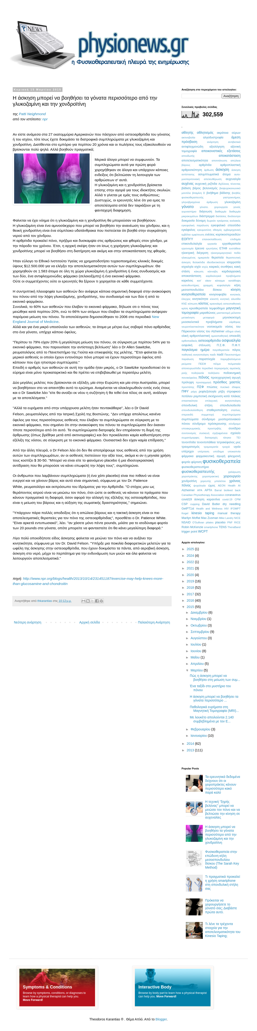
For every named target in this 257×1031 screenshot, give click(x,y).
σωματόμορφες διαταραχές (200, 437)
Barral (218, 490)
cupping (194, 504)
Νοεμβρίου (199, 619)
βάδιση (186, 188)
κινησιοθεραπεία (194, 294)
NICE (237, 518)
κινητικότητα (200, 299)
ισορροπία (234, 262)
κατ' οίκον (204, 280)
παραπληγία (207, 359)
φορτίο (186, 462)
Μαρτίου (197, 670)
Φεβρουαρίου (201, 729)
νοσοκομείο (214, 326)
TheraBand (234, 527)
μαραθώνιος (208, 312)
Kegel (185, 513)
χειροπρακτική (210, 476)
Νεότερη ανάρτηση (27, 622)
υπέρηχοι (188, 451)
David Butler (211, 504)
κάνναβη (212, 271)
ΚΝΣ (184, 303)
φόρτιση (196, 462)
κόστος (203, 303)
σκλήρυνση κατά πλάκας (224, 396)
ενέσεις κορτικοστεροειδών (222, 234)
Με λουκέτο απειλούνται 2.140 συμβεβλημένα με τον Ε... (212, 719)
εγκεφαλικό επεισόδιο (225, 225)
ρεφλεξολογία (207, 391)
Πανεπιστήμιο (232, 354)
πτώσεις (212, 387)
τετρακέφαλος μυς (228, 442)
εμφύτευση (198, 234)
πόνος (203, 377)
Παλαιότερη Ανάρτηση (154, 622)
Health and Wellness (209, 508)
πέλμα (217, 363)
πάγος (236, 350)
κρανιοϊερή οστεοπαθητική (225, 303)
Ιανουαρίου (199, 735)
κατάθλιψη (234, 280)
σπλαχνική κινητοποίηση (222, 400)
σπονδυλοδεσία (230, 405)
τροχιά (226, 446)
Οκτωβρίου (199, 625)
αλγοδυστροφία (213, 137)
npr (45, 119)
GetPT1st (188, 508)
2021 (191, 568)
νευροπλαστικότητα (193, 326)
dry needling (231, 504)
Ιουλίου (196, 644)
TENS (223, 527)
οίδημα (229, 331)
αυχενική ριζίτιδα (206, 183)
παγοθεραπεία (220, 350)
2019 (191, 581)
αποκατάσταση (229, 155)
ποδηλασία (197, 373)
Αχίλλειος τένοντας (229, 183)
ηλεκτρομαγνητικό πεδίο (225, 252)
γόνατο (188, 206)
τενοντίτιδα (189, 442)
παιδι (213, 354)
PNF (229, 522)
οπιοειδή (234, 335)
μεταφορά (208, 317)
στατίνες (235, 410)
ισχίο (198, 266)
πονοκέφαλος (189, 377)
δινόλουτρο (234, 216)
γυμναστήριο (189, 211)
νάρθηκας (234, 322)
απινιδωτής (188, 155)
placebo (220, 522)
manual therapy (229, 513)
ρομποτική (200, 396)
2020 (191, 575)
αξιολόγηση (216, 146)
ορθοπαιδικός (189, 340)
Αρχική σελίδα (89, 622)
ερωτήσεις (212, 248)
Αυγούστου (199, 638)
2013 (191, 750)
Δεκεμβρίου (199, 612)
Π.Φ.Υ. (236, 345)
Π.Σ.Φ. (221, 345)
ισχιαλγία (187, 266)
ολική (237, 331)
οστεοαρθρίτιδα (209, 340)
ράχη (194, 391)
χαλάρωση (234, 471)
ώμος (211, 485)
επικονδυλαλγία (192, 243)
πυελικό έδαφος (230, 387)
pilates (209, 522)
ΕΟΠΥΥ (187, 239)
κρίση (185, 308)
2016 (191, 600)
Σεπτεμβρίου (200, 632)
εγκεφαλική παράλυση (195, 225)
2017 (191, 594)
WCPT (203, 531)
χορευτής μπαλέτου (213, 481)
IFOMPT (235, 508)
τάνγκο (227, 437)
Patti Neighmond (32, 114)
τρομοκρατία (211, 446)
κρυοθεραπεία (198, 308)
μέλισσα (235, 312)
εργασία (212, 243)
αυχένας (188, 183)
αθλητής (187, 132)
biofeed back (232, 490)
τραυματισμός (191, 446)
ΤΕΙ (238, 437)
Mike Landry (226, 518)
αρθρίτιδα (205, 165)
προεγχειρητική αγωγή (225, 377)
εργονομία (187, 248)
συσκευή (204, 433)
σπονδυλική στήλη (197, 405)
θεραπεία (217, 257)
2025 (191, 549)
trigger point (189, 531)
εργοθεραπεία (231, 243)
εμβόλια (186, 234)
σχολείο (236, 433)
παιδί (220, 354)
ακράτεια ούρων (228, 132)
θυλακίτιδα (199, 262)
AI (239, 485)
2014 (191, 743)
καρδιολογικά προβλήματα (223, 275)
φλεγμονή (234, 456)
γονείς (236, 207)
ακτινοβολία (188, 137)
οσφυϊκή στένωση (196, 345)
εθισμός (217, 229)
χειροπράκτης (190, 476)
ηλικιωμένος (189, 257)
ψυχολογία (199, 485)
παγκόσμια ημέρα (195, 350)
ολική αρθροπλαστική (196, 335)
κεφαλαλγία (223, 285)
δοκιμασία (188, 220)
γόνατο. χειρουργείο (214, 207)
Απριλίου (198, 664)
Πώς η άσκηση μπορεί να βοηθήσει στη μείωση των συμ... (215, 678)
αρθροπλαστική (230, 165)
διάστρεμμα (206, 216)
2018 (191, 587)
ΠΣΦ (200, 387)
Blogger (161, 1019)
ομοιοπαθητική (219, 335)
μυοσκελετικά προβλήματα (202, 322)
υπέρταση (203, 451)
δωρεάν (211, 220)
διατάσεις (221, 216)
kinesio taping (202, 513)
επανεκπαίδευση (211, 239)
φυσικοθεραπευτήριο (195, 467)
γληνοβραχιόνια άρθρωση (200, 202)
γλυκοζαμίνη (232, 202)
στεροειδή (187, 414)
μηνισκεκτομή (231, 317)
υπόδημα (218, 451)
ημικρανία (203, 257)
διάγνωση (205, 211)
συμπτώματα (190, 419)
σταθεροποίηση (217, 410)
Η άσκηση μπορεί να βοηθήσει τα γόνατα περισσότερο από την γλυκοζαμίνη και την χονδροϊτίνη (220, 834)
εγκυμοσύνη (204, 229)
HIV (226, 508)
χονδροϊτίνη (189, 481)
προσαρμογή (203, 382)
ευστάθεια (234, 248)
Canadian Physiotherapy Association (203, 495)
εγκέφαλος (188, 229)
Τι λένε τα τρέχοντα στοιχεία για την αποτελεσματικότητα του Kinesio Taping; (222, 929)
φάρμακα (188, 456)
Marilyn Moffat (191, 518)
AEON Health (227, 485)
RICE (237, 522)
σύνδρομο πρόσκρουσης (209, 423)
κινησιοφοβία (217, 294)
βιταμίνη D (198, 193)
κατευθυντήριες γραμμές (197, 285)
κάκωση (198, 271)
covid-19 (227, 499)
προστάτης (188, 387)
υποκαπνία (234, 451)
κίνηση (235, 289)
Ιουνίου (196, 651)
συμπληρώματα (231, 414)
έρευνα (199, 248)
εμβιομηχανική (232, 229)
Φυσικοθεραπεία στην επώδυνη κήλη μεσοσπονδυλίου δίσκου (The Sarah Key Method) (222, 859)
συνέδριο (234, 428)
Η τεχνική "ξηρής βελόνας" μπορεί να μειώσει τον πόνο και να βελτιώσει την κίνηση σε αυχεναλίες (222, 809)
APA (199, 490)
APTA (208, 490)
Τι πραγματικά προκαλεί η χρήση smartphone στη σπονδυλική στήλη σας (222, 882)
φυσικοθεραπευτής (198, 471)
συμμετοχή (207, 414)
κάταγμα (220, 280)
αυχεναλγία (233, 179)
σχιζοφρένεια (220, 433)
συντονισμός (189, 433)
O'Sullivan (198, 522)
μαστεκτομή (223, 312)
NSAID (186, 522)
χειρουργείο (232, 476)
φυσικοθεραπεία (221, 461)
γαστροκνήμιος (231, 197)
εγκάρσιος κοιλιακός (228, 220)
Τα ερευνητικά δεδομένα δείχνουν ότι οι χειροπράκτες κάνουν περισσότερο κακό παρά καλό (222, 784)
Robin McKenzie (192, 527)
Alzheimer (188, 490)
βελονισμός (210, 188)
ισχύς (205, 266)
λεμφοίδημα (217, 308)
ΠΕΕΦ (202, 363)
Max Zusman (209, 518)
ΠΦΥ (185, 391)
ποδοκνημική (232, 373)
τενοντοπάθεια (206, 442)
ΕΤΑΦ (223, 248)
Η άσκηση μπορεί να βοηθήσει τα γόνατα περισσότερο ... (214, 698)
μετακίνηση (188, 317)
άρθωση (209, 170)
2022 (191, 562)
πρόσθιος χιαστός (226, 382)
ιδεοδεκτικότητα (216, 262)
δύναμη (201, 220)
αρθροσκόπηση (192, 170)
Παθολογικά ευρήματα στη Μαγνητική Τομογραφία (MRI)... (214, 709)
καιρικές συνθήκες (221, 266)
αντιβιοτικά (234, 142)
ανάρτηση (213, 142)
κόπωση (193, 303)
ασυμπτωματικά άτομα (214, 174)
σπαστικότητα (190, 400)
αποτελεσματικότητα (195, 160)
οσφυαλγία (231, 340)
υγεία (237, 446)
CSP (185, 504)
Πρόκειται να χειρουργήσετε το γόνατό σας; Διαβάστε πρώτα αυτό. (221, 906)
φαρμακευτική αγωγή (210, 456)
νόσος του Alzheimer (210, 331)
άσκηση (222, 169)
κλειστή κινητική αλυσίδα (225, 299)
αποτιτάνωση (219, 160)
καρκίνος (187, 280)
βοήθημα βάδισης (218, 193)
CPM (237, 499)
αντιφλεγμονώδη (192, 146)
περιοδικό (207, 368)
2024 (191, 555)
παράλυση (188, 359)
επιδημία (235, 239)
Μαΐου (195, 657)
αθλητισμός (205, 132)
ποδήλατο (214, 373)
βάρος (197, 188)
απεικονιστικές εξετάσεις (220, 151)
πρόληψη (188, 382)
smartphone (211, 527)
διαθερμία (220, 211)
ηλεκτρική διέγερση (195, 253)
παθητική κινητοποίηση (195, 354)
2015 (191, 607)
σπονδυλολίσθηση (192, 410)
